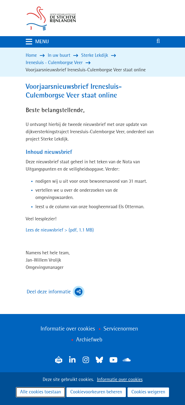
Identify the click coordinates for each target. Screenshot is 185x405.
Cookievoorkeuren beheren (96, 392)
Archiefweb (89, 340)
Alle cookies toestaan (40, 392)
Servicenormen (121, 329)
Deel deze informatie (55, 292)
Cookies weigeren (148, 392)
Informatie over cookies (120, 379)
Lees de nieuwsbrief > (60, 230)
